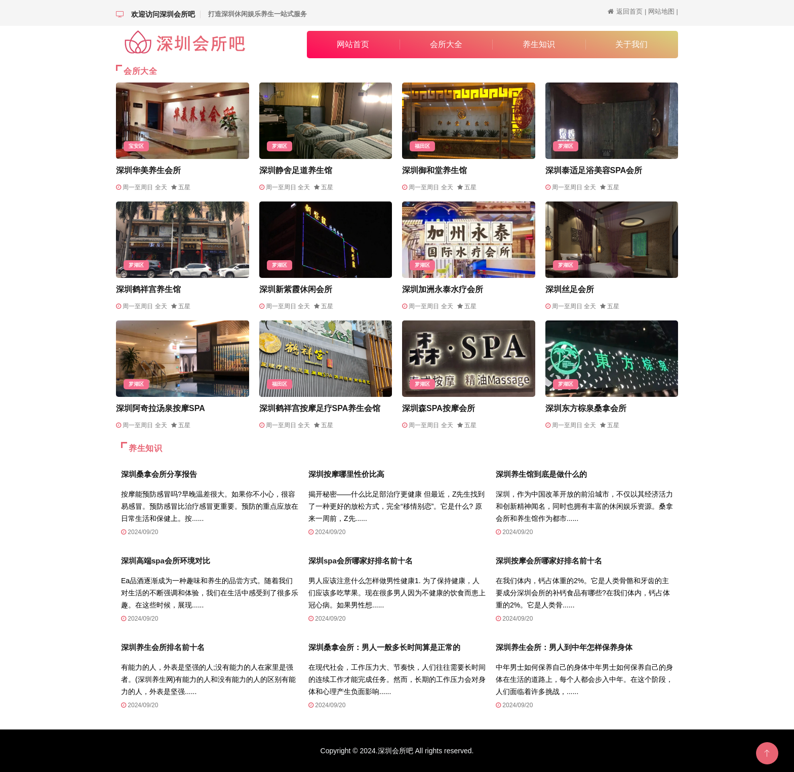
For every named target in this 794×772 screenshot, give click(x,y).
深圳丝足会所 (569, 289)
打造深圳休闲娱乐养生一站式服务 (257, 14)
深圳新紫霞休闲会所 (295, 289)
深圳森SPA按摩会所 (438, 408)
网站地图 (661, 11)
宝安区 (136, 146)
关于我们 (631, 44)
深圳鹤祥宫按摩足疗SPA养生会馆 (320, 408)
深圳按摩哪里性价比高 (346, 474)
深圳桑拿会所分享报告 (159, 474)
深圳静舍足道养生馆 (295, 170)
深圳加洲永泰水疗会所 (442, 289)
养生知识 (539, 44)
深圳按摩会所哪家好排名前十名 (549, 560)
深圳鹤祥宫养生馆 (148, 289)
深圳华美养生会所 (148, 170)
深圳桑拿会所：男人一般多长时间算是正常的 (384, 647)
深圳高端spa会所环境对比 (165, 560)
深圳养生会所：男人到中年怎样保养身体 (564, 647)
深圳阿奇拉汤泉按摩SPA (160, 408)
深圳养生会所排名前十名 (163, 647)
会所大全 (446, 44)
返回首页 (629, 11)
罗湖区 (279, 146)
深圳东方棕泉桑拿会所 (585, 408)
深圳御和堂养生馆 (434, 170)
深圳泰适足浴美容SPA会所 (594, 170)
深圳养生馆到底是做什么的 (541, 474)
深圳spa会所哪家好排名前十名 (360, 560)
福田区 (422, 146)
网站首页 (353, 44)
